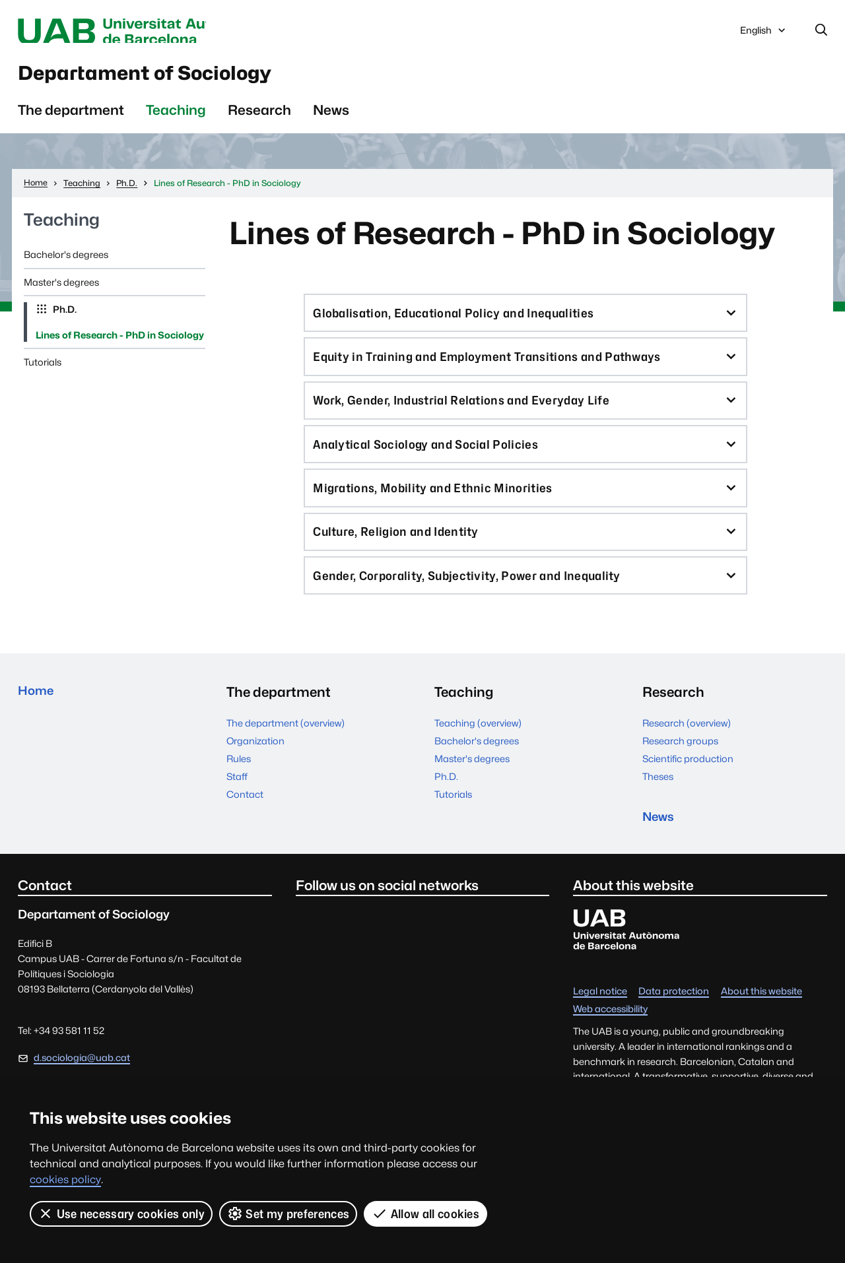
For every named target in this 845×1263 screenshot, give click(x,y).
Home (38, 717)
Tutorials (42, 371)
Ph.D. (64, 318)
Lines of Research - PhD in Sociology (120, 344)
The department (71, 119)
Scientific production (687, 784)
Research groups (680, 766)
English (763, 35)
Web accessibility (610, 1039)
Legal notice (600, 1021)
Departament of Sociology (179, 78)
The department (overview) (285, 748)
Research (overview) (686, 748)
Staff (237, 802)
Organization (255, 766)
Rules (238, 784)
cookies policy (65, 1179)
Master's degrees (61, 291)
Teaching (176, 119)
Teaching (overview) (478, 748)
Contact (244, 820)
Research (259, 119)
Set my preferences (288, 1213)
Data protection (673, 1021)
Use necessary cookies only (121, 1213)
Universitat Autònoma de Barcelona (142, 32)
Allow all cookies (426, 1213)
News (331, 119)
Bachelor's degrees (66, 263)
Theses (657, 802)
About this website (761, 1021)
